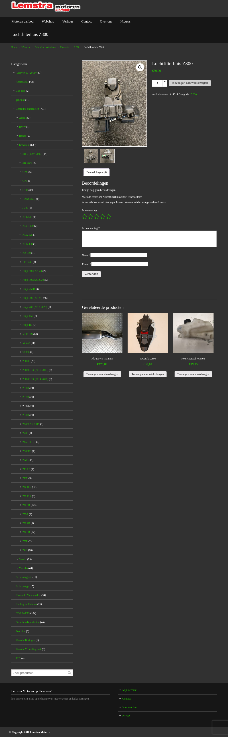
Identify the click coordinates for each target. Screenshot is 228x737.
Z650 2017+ (30, 442)
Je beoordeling (91, 228)
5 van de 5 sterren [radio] (108, 216)
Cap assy (22, 91)
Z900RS (28, 451)
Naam (86, 255)
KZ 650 (28, 253)
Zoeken (70, 673)
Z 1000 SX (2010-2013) (37, 370)
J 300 (27, 208)
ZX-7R (28, 523)
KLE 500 (29, 217)
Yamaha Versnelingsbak (30, 649)
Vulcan (28, 343)
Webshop (26, 47)
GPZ (26, 181)
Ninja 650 (29, 316)
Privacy (126, 715)
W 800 (27, 352)
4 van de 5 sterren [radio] (102, 216)
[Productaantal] (159, 83)
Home (14, 47)
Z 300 (28, 388)
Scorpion (22, 631)
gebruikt (22, 100)
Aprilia (25, 118)
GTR (27, 190)
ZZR (27, 550)
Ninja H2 (29, 325)
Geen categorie (26, 577)
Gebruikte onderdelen (45, 47)
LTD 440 (29, 262)
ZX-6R (29, 505)
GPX (27, 172)
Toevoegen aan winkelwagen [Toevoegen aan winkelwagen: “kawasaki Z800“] (148, 374)
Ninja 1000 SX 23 (34, 271)
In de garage (25, 586)
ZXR (27, 541)
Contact (126, 698)
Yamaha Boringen (27, 640)
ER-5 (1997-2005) (34, 154)
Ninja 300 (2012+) (34, 298)
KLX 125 (29, 235)
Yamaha (26, 568)
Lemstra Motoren (46, 6)
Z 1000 (28, 361)
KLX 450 (29, 244)
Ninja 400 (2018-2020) (36, 307)
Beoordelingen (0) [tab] (96, 172)
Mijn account (129, 690)
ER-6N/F (29, 163)
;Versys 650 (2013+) (28, 72)
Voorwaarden (129, 707)
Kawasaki (64, 47)
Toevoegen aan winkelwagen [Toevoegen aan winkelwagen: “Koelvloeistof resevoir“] (193, 374)
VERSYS (30, 334)
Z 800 (76, 47)
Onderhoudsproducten (30, 622)
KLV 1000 (29, 226)
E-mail (86, 264)
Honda (25, 136)
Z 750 (28, 397)
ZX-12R (28, 496)
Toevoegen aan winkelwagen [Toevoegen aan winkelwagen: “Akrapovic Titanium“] (102, 374)
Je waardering (89, 210)
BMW (24, 127)
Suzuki (25, 559)
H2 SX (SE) (30, 199)
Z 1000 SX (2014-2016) (37, 379)
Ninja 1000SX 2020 (35, 280)
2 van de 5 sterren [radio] (90, 216)
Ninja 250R (30, 289)
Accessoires (25, 82)
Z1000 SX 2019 (32, 424)
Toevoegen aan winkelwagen (189, 83)
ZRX (27, 478)
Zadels (27, 460)
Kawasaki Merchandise (31, 595)
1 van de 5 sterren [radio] (84, 216)
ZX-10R (29, 487)
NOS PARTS (26, 613)
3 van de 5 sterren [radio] (96, 216)
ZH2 (20, 658)
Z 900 (28, 415)
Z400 (27, 433)
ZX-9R (28, 532)
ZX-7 (27, 514)
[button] (140, 67)
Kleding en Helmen (29, 604)
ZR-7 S (28, 469)
